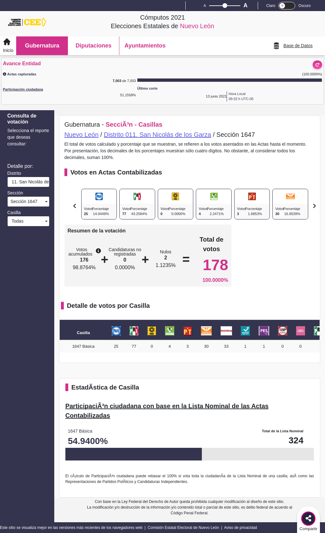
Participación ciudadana (23, 89)
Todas (16, 221)
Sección (15, 192)
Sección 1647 (23, 201)
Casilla (14, 212)
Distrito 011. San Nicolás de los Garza (157, 134)
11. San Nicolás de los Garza (29, 181)
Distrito (14, 173)
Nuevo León (81, 134)
